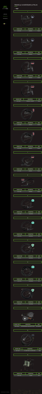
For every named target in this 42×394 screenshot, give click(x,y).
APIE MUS (5, 14)
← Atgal (16, 8)
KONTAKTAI (5, 18)
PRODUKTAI (5, 16)
